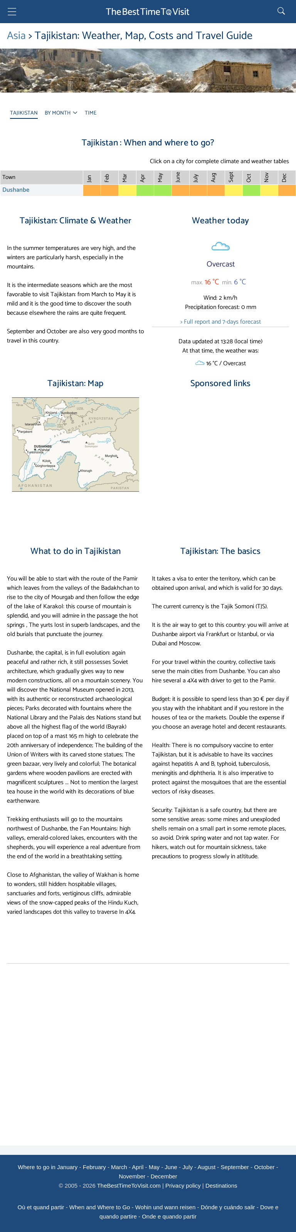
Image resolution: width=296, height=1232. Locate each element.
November (132, 1176)
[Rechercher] (282, 11)
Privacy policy (183, 1185)
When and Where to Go (99, 1207)
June (171, 1167)
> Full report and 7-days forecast (220, 322)
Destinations (221, 1185)
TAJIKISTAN (24, 113)
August (206, 1167)
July (187, 1167)
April (137, 1167)
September (234, 1167)
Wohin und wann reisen (165, 1207)
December (164, 1176)
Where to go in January (47, 1167)
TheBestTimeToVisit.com (129, 1185)
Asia (18, 36)
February (94, 1167)
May (154, 1167)
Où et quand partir (41, 1207)
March (119, 1167)
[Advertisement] (220, 461)
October (264, 1167)
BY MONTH (61, 113)
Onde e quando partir (169, 1216)
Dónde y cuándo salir (228, 1207)
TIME (90, 113)
